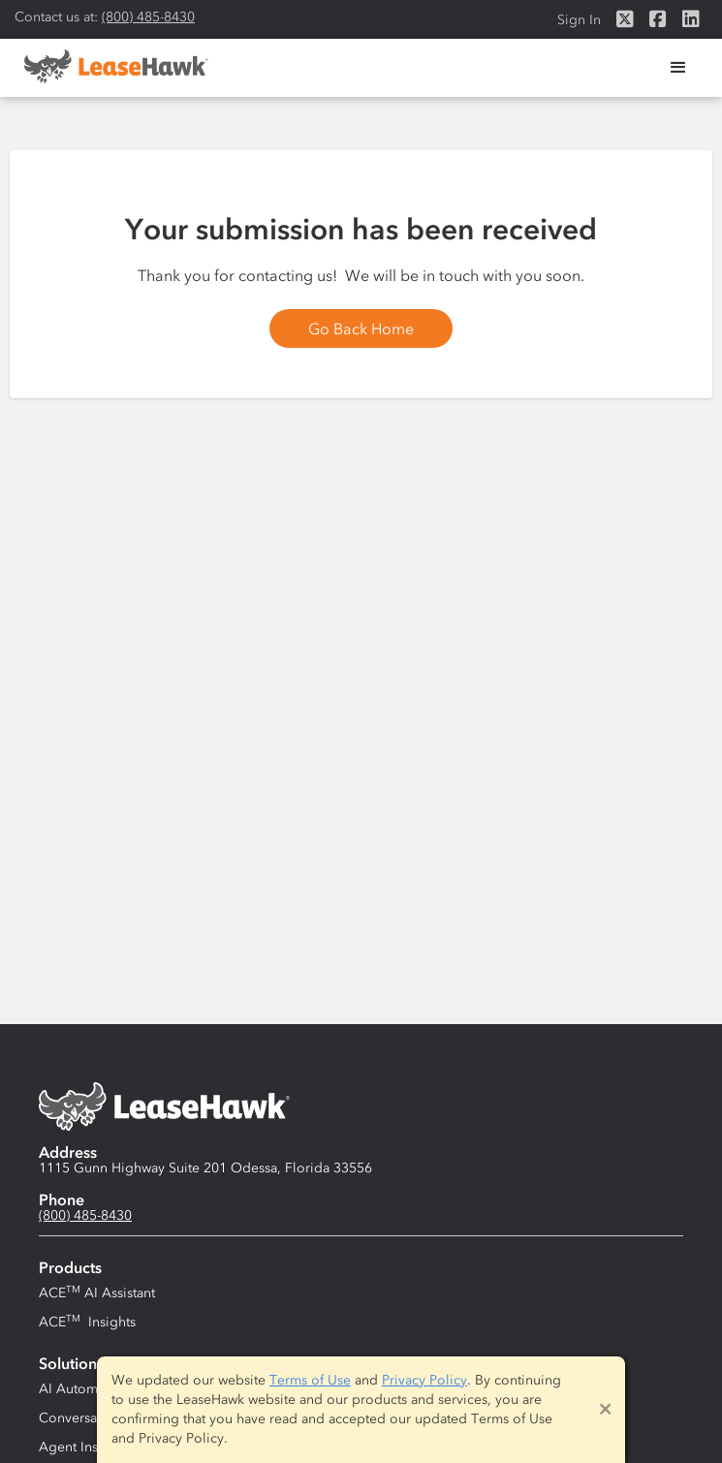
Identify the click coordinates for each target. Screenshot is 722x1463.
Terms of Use (310, 1380)
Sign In (579, 20)
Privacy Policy (424, 1380)
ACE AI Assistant (97, 1292)
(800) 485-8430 (148, 17)
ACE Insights (87, 1321)
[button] (678, 68)
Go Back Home (361, 328)
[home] (111, 66)
